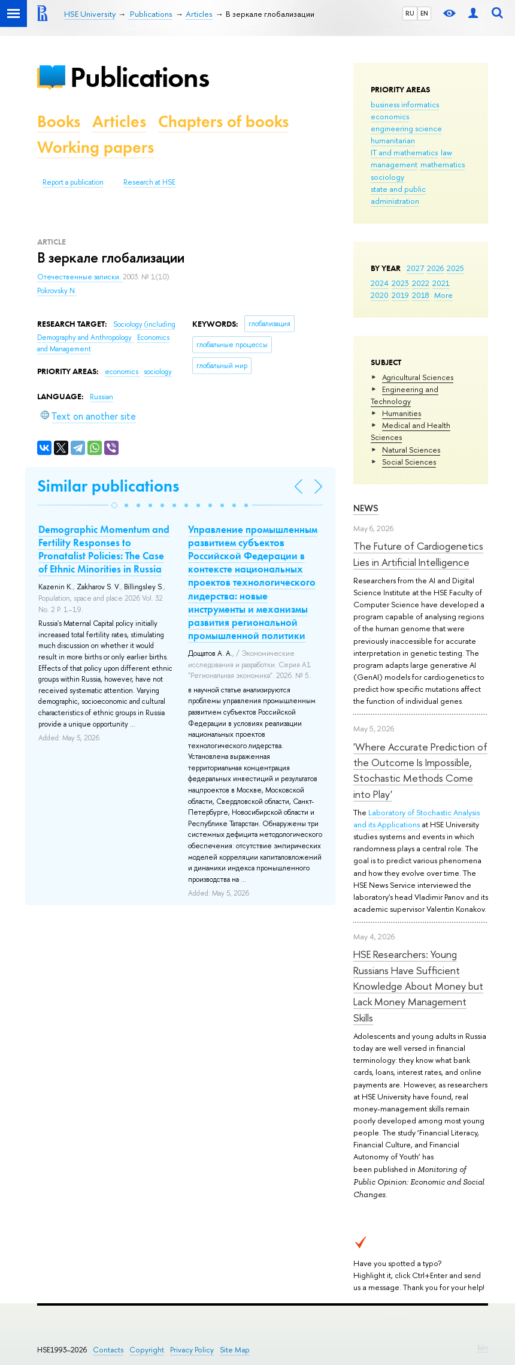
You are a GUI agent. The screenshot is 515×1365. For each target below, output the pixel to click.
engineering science (406, 128)
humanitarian (393, 140)
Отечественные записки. (80, 277)
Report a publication (73, 182)
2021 (441, 283)
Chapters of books (223, 121)
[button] (114, 505)
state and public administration (398, 194)
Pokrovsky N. (57, 291)
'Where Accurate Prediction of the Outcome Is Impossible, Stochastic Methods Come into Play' (420, 770)
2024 (380, 283)
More (443, 295)
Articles (119, 121)
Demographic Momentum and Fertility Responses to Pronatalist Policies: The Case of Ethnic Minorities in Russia (103, 549)
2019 (400, 295)
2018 (420, 295)
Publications (139, 77)
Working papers (95, 147)
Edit (482, 1347)
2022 (420, 283)
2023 (400, 283)
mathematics (442, 164)
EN (424, 13)
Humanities (401, 413)
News (365, 508)
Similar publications (108, 485)
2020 (380, 295)
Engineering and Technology (404, 395)
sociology (387, 176)
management (394, 164)
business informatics (405, 104)
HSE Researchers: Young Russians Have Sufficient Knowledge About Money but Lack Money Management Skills (418, 985)
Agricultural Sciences (417, 377)
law (446, 152)
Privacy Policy (192, 1350)
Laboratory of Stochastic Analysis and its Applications (416, 818)
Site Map (235, 1350)
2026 (435, 268)
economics (390, 116)
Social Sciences (409, 461)
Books (58, 121)
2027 (415, 268)
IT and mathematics (404, 152)
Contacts (108, 1350)
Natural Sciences (411, 449)
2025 (455, 268)
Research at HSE (149, 182)
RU (409, 13)
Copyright (146, 1350)
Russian (101, 397)
